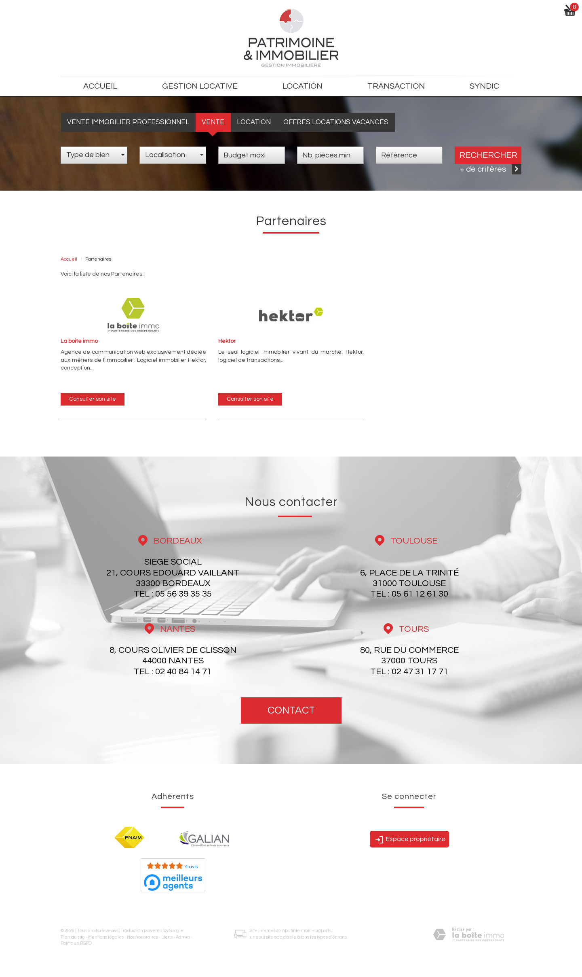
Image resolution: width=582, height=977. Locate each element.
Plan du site (73, 937)
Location (254, 122)
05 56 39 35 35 (183, 594)
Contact (291, 710)
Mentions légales (106, 937)
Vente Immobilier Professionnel (128, 122)
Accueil (100, 86)
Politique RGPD (76, 943)
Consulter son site (92, 399)
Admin (183, 937)
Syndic (484, 86)
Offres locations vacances (335, 122)
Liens (167, 937)
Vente (213, 122)
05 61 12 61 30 (420, 594)
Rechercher (488, 155)
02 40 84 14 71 (183, 671)
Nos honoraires (142, 937)
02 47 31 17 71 (420, 671)
